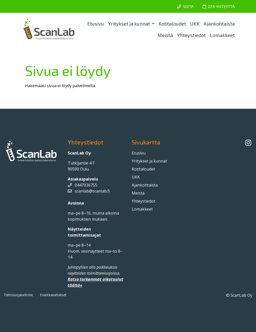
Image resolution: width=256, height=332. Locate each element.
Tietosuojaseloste (18, 294)
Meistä (165, 35)
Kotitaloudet (172, 24)
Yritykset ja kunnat (129, 24)
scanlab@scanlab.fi (89, 191)
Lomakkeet (222, 35)
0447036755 (82, 185)
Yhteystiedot (191, 35)
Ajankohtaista (219, 24)
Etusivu (95, 24)
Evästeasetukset (53, 294)
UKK (195, 24)
